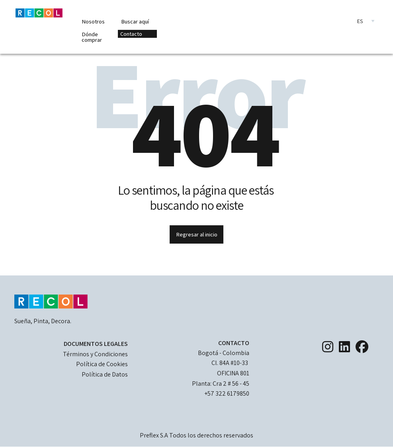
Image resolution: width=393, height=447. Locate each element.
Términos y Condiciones (95, 354)
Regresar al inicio (196, 234)
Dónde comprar (92, 36)
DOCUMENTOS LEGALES (96, 344)
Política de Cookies (102, 364)
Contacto (131, 33)
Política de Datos (105, 374)
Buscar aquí (135, 21)
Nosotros (93, 21)
